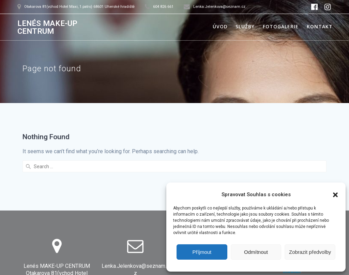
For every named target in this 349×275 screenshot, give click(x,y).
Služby (245, 26)
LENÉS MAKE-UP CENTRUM (47, 27)
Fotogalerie (281, 26)
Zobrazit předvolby (310, 252)
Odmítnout (256, 252)
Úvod (220, 26)
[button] (335, 194)
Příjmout (201, 252)
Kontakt (320, 26)
